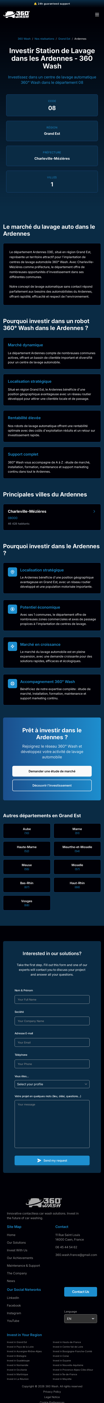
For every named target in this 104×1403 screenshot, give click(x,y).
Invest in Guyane (62, 1360)
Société (19, 1011)
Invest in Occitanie (17, 1369)
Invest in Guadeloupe (18, 1360)
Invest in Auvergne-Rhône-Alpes (24, 1351)
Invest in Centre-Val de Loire (68, 1346)
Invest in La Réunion (18, 1378)
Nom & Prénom (24, 990)
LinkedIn (13, 1298)
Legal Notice (52, 1397)
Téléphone (21, 1054)
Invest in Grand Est (17, 1342)
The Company (17, 1273)
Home (11, 1235)
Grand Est (64, 38)
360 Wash (24, 38)
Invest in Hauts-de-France (67, 1342)
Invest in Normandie (17, 1365)
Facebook (14, 1305)
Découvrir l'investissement (52, 785)
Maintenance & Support (23, 1265)
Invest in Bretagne (16, 1355)
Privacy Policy (52, 1391)
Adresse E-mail (24, 1033)
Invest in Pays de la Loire (20, 1346)
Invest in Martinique (17, 1374)
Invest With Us (17, 1250)
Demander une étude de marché (52, 771)
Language (70, 1311)
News (11, 1281)
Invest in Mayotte (62, 1378)
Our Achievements (20, 1258)
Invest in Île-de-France (65, 1374)
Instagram (14, 1313)
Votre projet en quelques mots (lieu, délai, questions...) (48, 1096)
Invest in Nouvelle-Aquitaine (68, 1365)
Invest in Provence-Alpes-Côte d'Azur (73, 1369)
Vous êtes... (22, 1076)
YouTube (13, 1321)
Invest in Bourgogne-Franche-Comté (72, 1351)
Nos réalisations (44, 38)
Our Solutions (16, 1242)
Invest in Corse (61, 1355)
